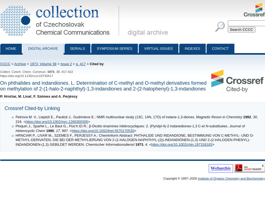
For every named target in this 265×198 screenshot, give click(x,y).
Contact (220, 48)
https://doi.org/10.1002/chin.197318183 (181, 144)
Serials (77, 48)
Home (11, 48)
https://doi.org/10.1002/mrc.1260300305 (56, 122)
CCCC (5, 64)
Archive (20, 64)
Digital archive (43, 48)
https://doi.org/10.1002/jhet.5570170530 (103, 131)
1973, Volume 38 (43, 64)
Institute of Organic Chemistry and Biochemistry (231, 178)
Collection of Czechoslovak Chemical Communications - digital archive (60, 5)
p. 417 (81, 64)
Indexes (192, 48)
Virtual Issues (158, 48)
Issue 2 (66, 64)
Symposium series (114, 48)
